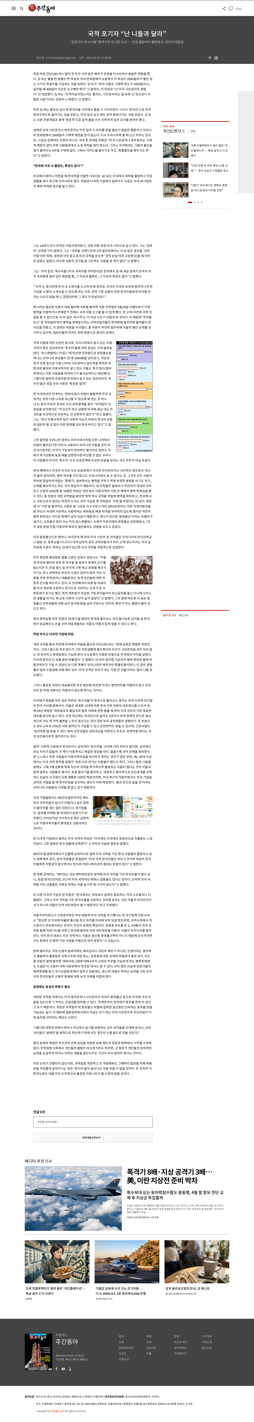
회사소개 (41, 1396)
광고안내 (207, 1348)
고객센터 (87, 1396)
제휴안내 (76, 1396)
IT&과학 (151, 1348)
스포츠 (122, 1353)
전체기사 (124, 1359)
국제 (149, 1342)
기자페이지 (180, 1353)
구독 (193, 131)
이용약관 (98, 1396)
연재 (176, 1336)
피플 (149, 1353)
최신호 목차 (181, 1342)
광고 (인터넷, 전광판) (58, 1396)
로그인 (238, 9)
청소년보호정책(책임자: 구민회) (142, 1396)
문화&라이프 (126, 1348)
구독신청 (207, 1342)
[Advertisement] (84, 215)
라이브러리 (180, 1348)
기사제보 (207, 1336)
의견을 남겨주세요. (47, 1122)
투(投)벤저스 (174, 131)
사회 (121, 1342)
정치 (121, 1336)
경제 (149, 1336)
